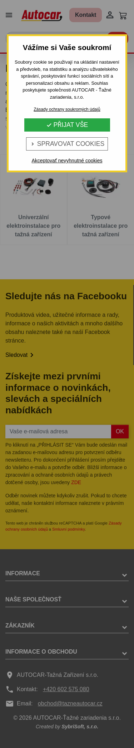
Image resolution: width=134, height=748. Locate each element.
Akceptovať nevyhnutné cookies (66, 160)
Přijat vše (67, 124)
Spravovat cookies (67, 143)
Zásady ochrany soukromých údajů (67, 109)
